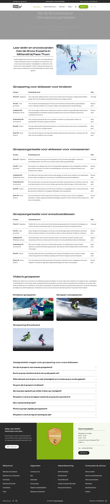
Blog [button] (70, 6)
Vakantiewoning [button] (50, 6)
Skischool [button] (37, 6)
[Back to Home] (17, 6)
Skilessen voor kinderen (10, 471)
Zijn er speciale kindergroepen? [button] (24, 403)
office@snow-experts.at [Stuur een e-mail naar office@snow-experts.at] (20, 1)
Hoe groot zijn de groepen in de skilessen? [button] (28, 385)
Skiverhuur (88, 483)
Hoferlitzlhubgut (63, 471)
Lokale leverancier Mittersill (66, 483)
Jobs (31, 475)
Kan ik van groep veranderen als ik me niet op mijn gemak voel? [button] (36, 373)
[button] (76, 7)
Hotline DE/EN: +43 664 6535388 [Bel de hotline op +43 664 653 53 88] (54, 1)
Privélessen (6, 479)
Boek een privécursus (91, 479)
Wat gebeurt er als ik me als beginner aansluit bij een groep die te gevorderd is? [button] (41, 397)
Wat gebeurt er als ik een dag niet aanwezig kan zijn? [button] (32, 415)
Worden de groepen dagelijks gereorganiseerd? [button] (30, 409)
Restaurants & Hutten (64, 487)
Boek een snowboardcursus (93, 475)
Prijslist (87, 491)
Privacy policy (34, 483)
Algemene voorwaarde (37, 491)
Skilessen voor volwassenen (11, 475)
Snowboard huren (90, 487)
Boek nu (83, 6)
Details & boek (62, 475)
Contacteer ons (35, 471)
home (43, 34)
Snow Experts (58, 500)
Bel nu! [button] (83, 453)
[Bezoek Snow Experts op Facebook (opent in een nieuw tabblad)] (13, 501)
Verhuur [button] (62, 6)
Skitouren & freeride (9, 483)
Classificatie (6, 487)
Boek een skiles (90, 471)
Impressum (33, 479)
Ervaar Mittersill (63, 479)
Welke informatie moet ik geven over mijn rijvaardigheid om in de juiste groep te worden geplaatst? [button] (49, 379)
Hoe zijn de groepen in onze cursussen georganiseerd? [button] (32, 367)
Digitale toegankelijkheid (38, 487)
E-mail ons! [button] (12, 447)
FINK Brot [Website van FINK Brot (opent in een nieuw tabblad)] (102, 501)
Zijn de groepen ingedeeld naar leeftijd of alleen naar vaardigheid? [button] (37, 391)
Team (4, 491)
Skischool (51, 34)
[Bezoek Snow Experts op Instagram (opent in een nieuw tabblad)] (16, 501)
